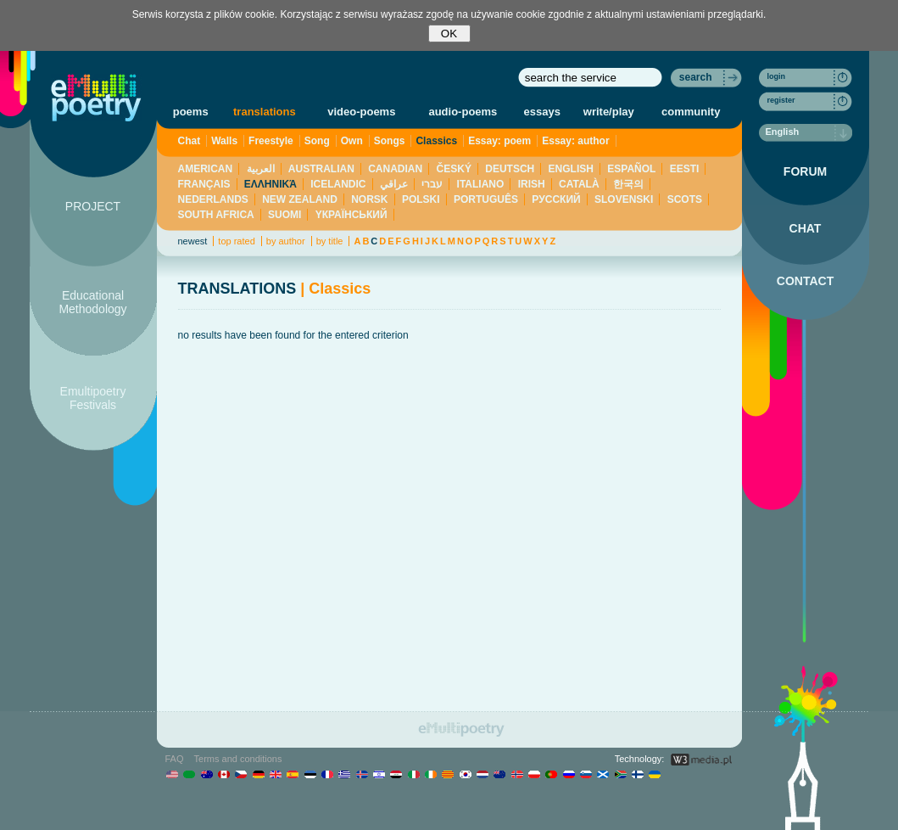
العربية (261, 169)
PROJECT (92, 206)
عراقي (394, 184)
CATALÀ (579, 184)
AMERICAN (205, 169)
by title (329, 241)
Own (352, 141)
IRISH (531, 184)
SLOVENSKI (623, 199)
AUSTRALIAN (321, 169)
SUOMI (284, 215)
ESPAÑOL (631, 169)
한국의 (628, 184)
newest (193, 241)
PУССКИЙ (556, 199)
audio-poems (462, 111)
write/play (608, 111)
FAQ (174, 759)
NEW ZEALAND (299, 199)
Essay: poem (499, 141)
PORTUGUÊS (486, 199)
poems (191, 111)
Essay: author (575, 141)
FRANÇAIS (204, 184)
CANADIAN (395, 169)
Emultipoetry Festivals (93, 398)
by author (285, 241)
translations (264, 111)
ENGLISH (571, 169)
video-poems (361, 111)
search (695, 77)
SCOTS (684, 199)
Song (317, 141)
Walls (224, 141)
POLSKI (421, 199)
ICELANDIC (337, 184)
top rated (236, 241)
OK (449, 33)
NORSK (369, 199)
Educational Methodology (92, 302)
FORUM (805, 171)
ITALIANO (481, 184)
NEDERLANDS (213, 199)
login (776, 76)
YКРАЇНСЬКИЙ (351, 215)
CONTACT (805, 281)
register (781, 100)
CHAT (805, 228)
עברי (432, 184)
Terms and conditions (238, 759)
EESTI (685, 169)
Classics (436, 141)
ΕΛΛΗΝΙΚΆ (270, 184)
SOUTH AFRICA (216, 215)
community (690, 111)
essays (542, 111)
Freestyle (270, 141)
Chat (189, 141)
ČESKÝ (454, 169)
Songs (389, 141)
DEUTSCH (509, 169)
